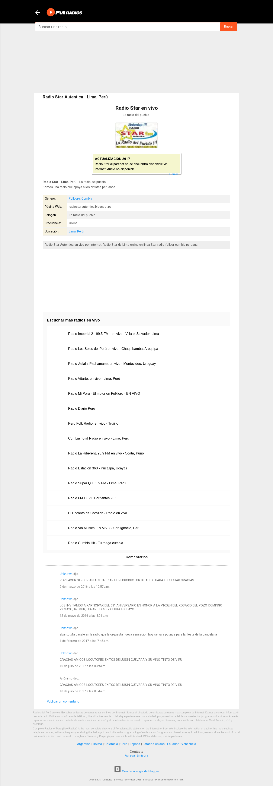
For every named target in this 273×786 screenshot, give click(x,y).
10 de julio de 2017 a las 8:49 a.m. (83, 666)
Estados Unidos (154, 744)
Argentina (83, 744)
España (135, 744)
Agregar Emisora (136, 755)
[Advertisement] (136, 62)
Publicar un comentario (63, 701)
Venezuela (188, 744)
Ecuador (173, 744)
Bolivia (97, 744)
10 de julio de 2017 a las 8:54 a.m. (83, 691)
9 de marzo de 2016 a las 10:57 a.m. (85, 587)
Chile (124, 744)
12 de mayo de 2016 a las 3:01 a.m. (84, 616)
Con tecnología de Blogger (136, 771)
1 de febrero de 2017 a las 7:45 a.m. (84, 641)
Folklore (74, 198)
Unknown (66, 574)
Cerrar (173, 174)
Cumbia (86, 198)
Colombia (111, 744)
